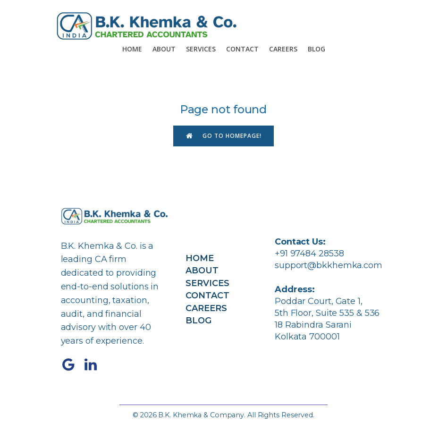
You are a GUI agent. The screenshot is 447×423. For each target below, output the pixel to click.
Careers (283, 48)
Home (132, 48)
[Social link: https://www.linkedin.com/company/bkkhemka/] (94, 364)
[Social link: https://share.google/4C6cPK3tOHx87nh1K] (72, 364)
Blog (316, 48)
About (164, 48)
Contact (242, 48)
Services (201, 48)
